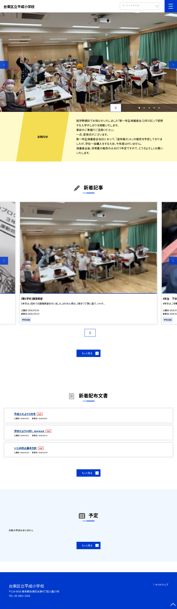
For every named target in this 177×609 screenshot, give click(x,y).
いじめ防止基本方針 (25, 448)
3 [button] (149, 108)
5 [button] (159, 108)
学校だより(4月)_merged (29, 431)
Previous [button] (4, 65)
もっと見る (87, 353)
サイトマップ (161, 584)
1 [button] (139, 108)
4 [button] (154, 108)
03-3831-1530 (22, 595)
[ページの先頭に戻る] (173, 605)
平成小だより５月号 (25, 414)
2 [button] (144, 108)
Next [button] (173, 65)
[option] (88, 62)
